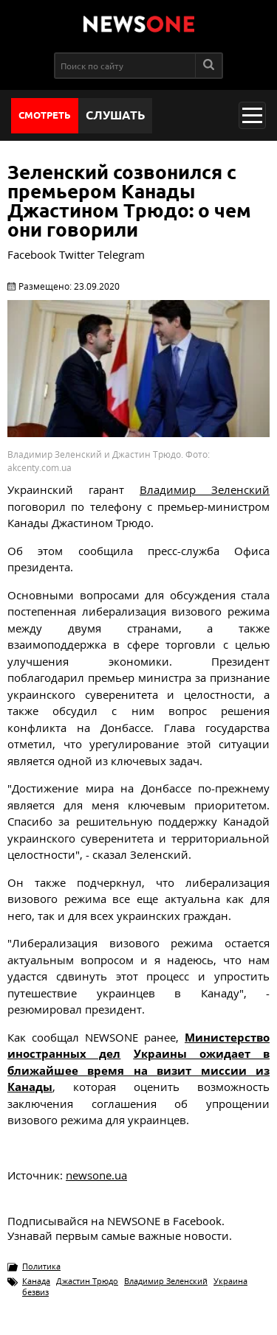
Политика (41, 1266)
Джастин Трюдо (87, 1280)
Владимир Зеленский (166, 1280)
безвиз (35, 1291)
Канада (36, 1280)
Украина (230, 1280)
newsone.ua (96, 1175)
